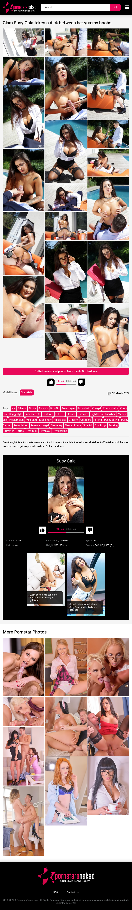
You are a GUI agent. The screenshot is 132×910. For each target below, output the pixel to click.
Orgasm (73, 419)
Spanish (88, 425)
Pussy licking (21, 425)
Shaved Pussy (73, 425)
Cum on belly (110, 408)
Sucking (113, 425)
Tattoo (20, 430)
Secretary (56, 425)
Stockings (100, 425)
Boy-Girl (54, 408)
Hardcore (83, 414)
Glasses (71, 414)
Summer (9, 430)
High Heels (97, 414)
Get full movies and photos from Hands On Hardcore (66, 371)
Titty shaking (59, 430)
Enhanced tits (32, 414)
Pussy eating (111, 419)
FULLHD (59, 414)
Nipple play (60, 419)
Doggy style (15, 414)
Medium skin (16, 419)
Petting (97, 419)
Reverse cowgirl (40, 425)
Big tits (33, 408)
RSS (55, 892)
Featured (48, 414)
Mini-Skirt (31, 419)
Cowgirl (96, 408)
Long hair (110, 414)
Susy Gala (26, 392)
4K (13, 408)
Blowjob (43, 408)
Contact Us (73, 892)
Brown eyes (68, 408)
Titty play (44, 430)
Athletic (21, 408)
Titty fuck (31, 430)
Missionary (45, 419)
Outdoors (85, 419)
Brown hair (83, 408)
